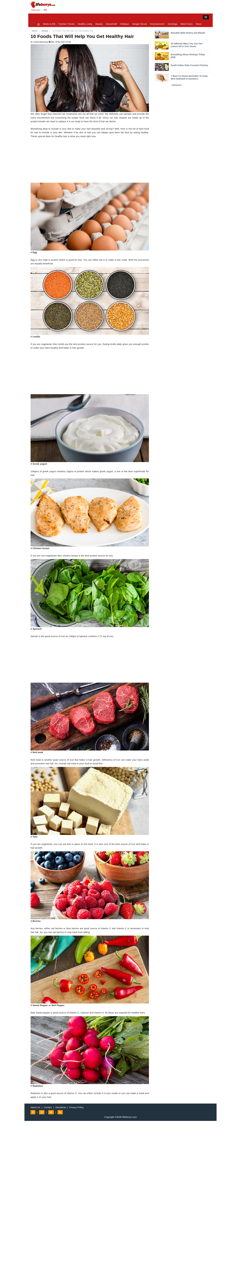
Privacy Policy (76, 1107)
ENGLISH (35, 10)
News (199, 24)
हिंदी (45, 10)
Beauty (99, 24)
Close (33, 22)
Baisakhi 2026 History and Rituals (188, 33)
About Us (35, 1107)
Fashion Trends (66, 24)
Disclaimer (60, 1107)
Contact (48, 1107)
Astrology (172, 24)
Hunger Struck (139, 24)
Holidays (124, 24)
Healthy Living (85, 24)
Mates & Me (49, 24)
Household (111, 24)
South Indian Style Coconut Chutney (189, 65)
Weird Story (187, 24)
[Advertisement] (90, 161)
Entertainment (157, 24)
